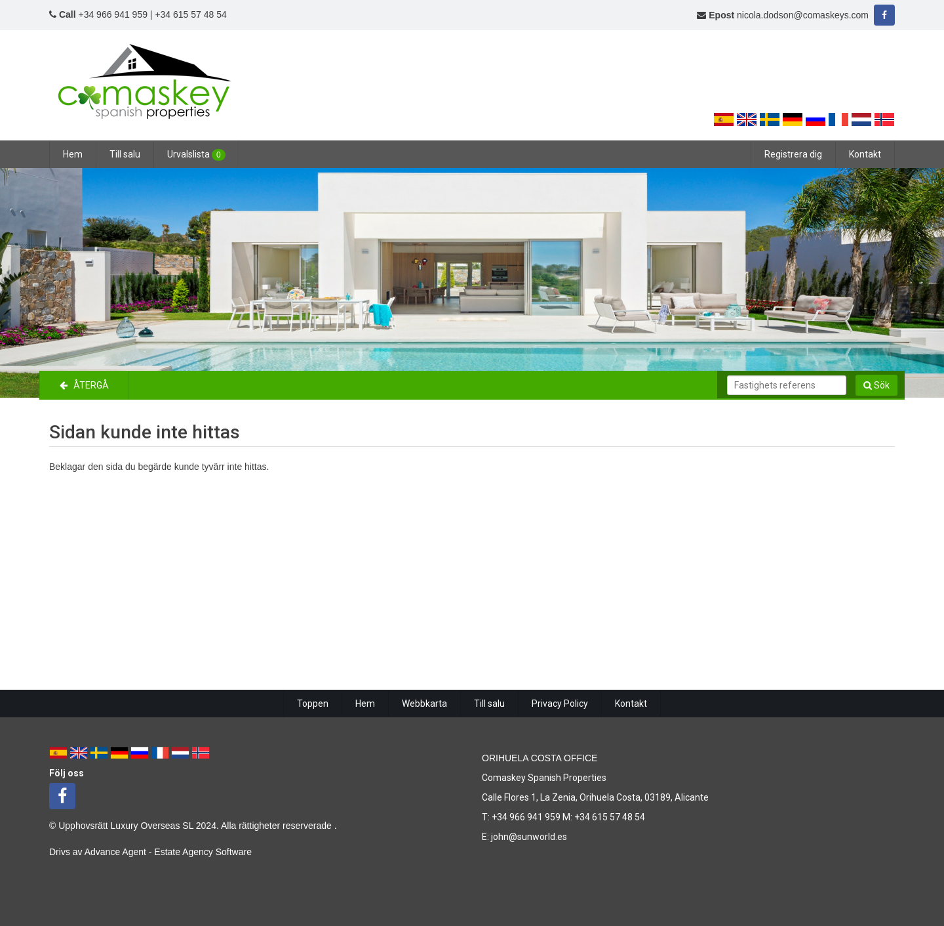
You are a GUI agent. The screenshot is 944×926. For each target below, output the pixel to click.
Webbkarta (424, 703)
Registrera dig (793, 154)
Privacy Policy (560, 703)
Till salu (124, 154)
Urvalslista (196, 155)
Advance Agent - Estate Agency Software (168, 852)
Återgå (84, 385)
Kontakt (865, 154)
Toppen (312, 703)
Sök (876, 385)
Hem (73, 154)
